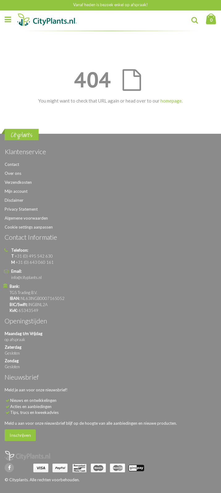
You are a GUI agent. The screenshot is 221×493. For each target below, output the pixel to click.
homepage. (172, 100)
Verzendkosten (18, 182)
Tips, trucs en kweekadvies (34, 412)
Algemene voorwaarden (26, 218)
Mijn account (16, 191)
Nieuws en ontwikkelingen (33, 400)
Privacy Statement (21, 209)
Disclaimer (14, 200)
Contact (12, 164)
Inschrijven (20, 435)
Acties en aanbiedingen (31, 406)
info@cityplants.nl (26, 277)
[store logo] (47, 20)
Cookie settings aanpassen (29, 227)
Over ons (13, 173)
